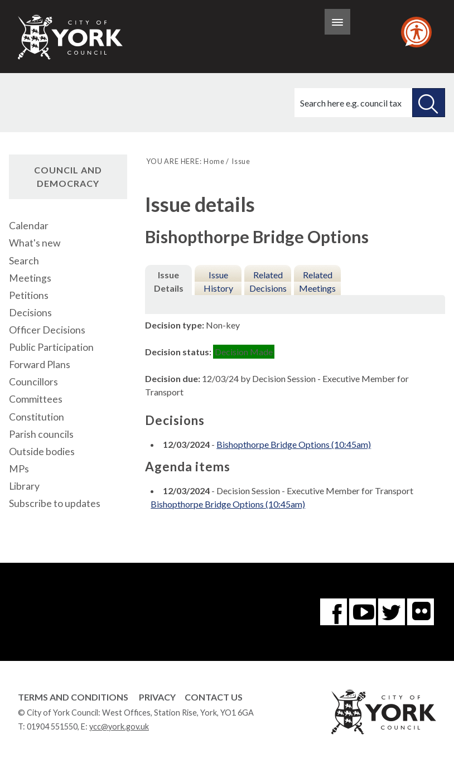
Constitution (36, 417)
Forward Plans (39, 364)
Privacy (157, 697)
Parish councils (41, 434)
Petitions (29, 295)
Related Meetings (317, 281)
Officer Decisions (47, 330)
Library (24, 486)
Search (24, 261)
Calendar (29, 225)
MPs (19, 469)
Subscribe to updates (54, 503)
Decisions (30, 312)
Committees (35, 399)
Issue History (218, 281)
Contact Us (214, 697)
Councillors (33, 382)
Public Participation (51, 347)
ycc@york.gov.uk (119, 726)
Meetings (30, 278)
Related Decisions (268, 281)
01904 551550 (52, 726)
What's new (34, 243)
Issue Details (168, 281)
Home (214, 161)
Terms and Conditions (73, 697)
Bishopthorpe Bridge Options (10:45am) (293, 444)
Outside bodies (42, 451)
